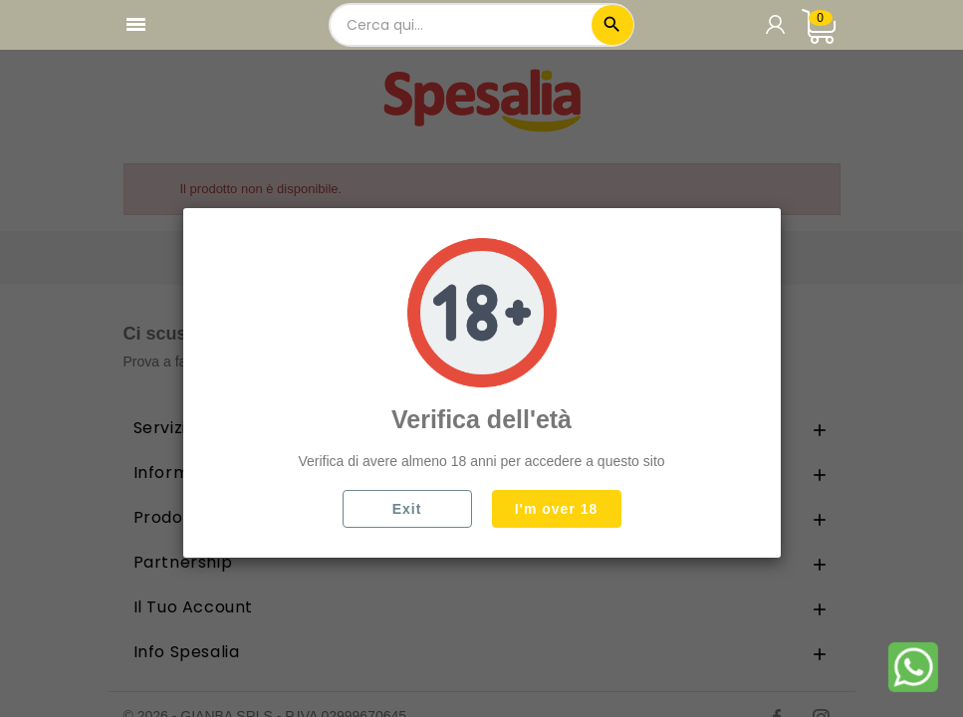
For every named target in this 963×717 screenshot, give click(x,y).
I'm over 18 (557, 509)
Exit (407, 509)
